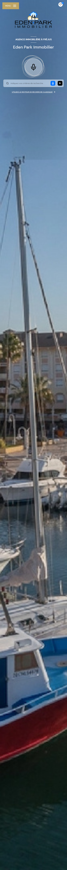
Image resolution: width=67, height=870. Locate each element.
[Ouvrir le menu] (10, 5)
